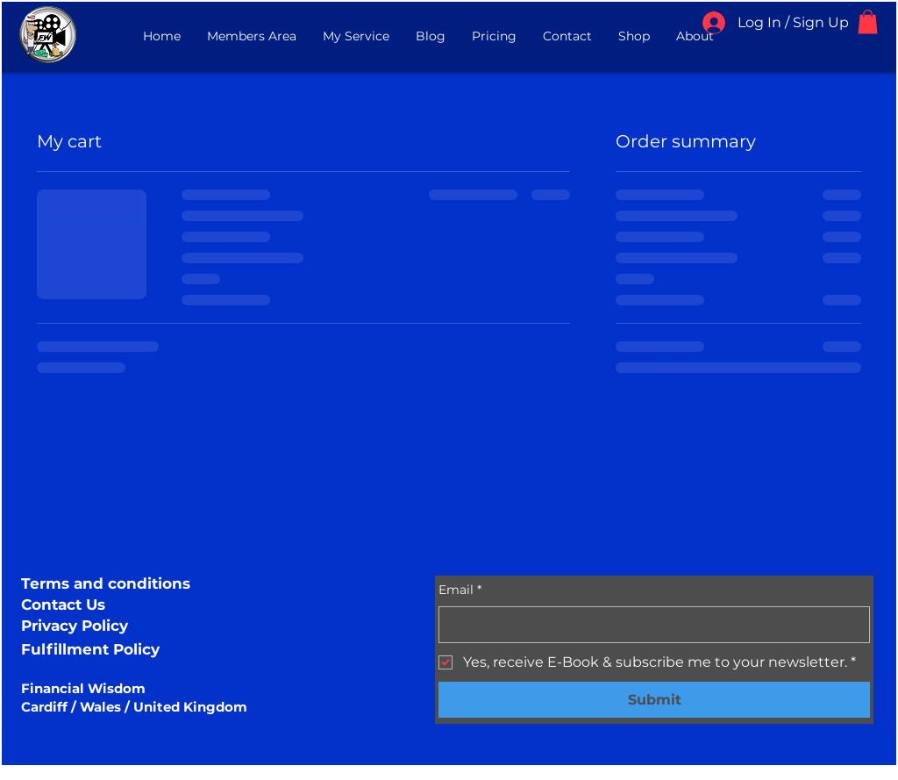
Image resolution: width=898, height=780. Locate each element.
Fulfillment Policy (90, 649)
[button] (868, 21)
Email (459, 590)
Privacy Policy (74, 625)
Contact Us (63, 604)
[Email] (649, 624)
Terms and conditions (105, 583)
